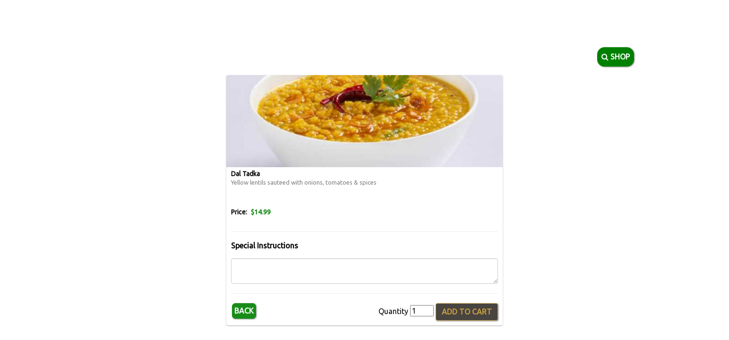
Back (244, 310)
